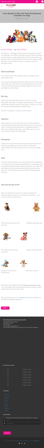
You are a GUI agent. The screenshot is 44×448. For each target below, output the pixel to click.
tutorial (28, 110)
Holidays (9, 49)
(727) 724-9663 (6, 324)
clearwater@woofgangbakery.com (11, 325)
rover (12, 164)
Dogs (18, 49)
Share (5, 307)
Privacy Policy (17, 440)
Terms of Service (24, 440)
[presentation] (10, 427)
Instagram (21, 297)
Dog (4, 49)
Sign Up (7, 432)
